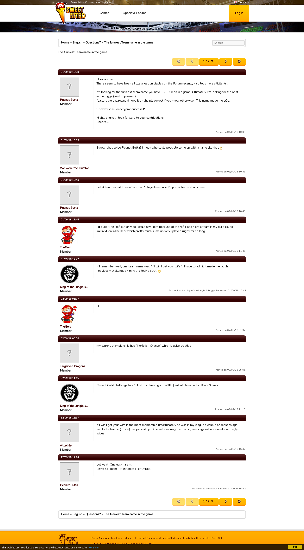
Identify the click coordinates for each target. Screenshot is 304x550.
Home (65, 42)
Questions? (93, 42)
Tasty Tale (190, 538)
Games (104, 13)
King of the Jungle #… (74, 287)
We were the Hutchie (74, 168)
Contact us (97, 543)
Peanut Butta (69, 100)
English (240, 2)
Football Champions (148, 538)
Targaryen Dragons (72, 366)
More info (93, 548)
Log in (239, 13)
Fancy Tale (203, 538)
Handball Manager (172, 538)
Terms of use (112, 543)
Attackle (66, 445)
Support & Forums (134, 13)
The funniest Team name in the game (128, 42)
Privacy (125, 543)
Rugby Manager (100, 538)
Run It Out (216, 538)
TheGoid (65, 247)
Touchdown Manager (123, 538)
